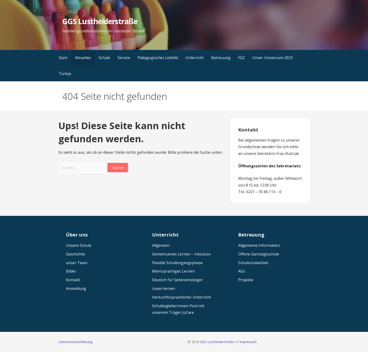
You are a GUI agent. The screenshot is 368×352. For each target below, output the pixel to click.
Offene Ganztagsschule (258, 254)
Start (63, 57)
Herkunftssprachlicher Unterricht (181, 297)
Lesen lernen (163, 288)
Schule (104, 57)
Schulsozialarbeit (253, 262)
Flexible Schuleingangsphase (177, 262)
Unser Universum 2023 (272, 57)
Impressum (248, 342)
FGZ (241, 57)
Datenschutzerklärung (75, 342)
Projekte (245, 279)
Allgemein (160, 245)
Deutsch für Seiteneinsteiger (177, 279)
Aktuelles (83, 57)
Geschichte (75, 254)
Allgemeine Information (259, 245)
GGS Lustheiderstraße (100, 21)
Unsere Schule (78, 245)
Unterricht (194, 57)
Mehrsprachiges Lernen (173, 271)
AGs (241, 271)
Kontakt (73, 279)
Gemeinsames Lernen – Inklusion (181, 254)
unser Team (76, 262)
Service (124, 57)
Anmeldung (76, 288)
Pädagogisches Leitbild (158, 57)
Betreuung (220, 57)
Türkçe (65, 73)
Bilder (71, 271)
